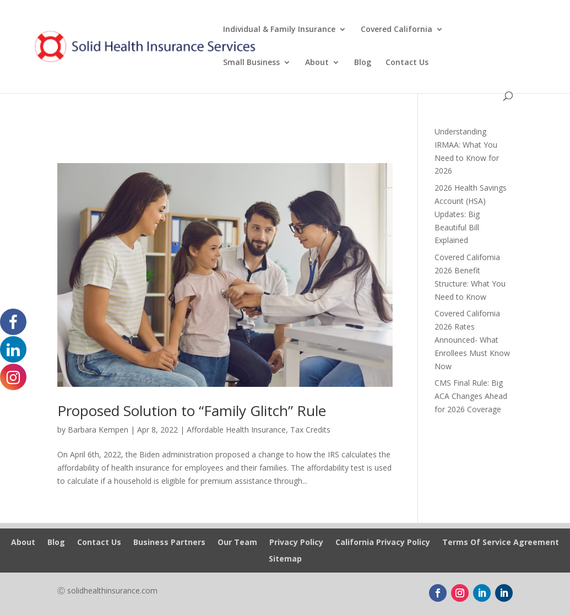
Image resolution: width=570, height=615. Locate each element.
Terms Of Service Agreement (500, 542)
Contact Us (407, 62)
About (317, 62)
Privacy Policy (296, 542)
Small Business (251, 62)
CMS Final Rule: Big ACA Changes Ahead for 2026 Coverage (471, 395)
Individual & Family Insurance (279, 29)
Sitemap (285, 559)
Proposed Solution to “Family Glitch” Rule (191, 410)
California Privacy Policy (382, 542)
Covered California (396, 29)
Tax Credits (310, 429)
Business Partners (169, 542)
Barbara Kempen (98, 429)
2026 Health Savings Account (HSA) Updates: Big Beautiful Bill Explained (471, 213)
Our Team (237, 542)
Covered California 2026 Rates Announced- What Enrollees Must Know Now (472, 339)
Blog (362, 62)
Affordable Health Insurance (236, 429)
